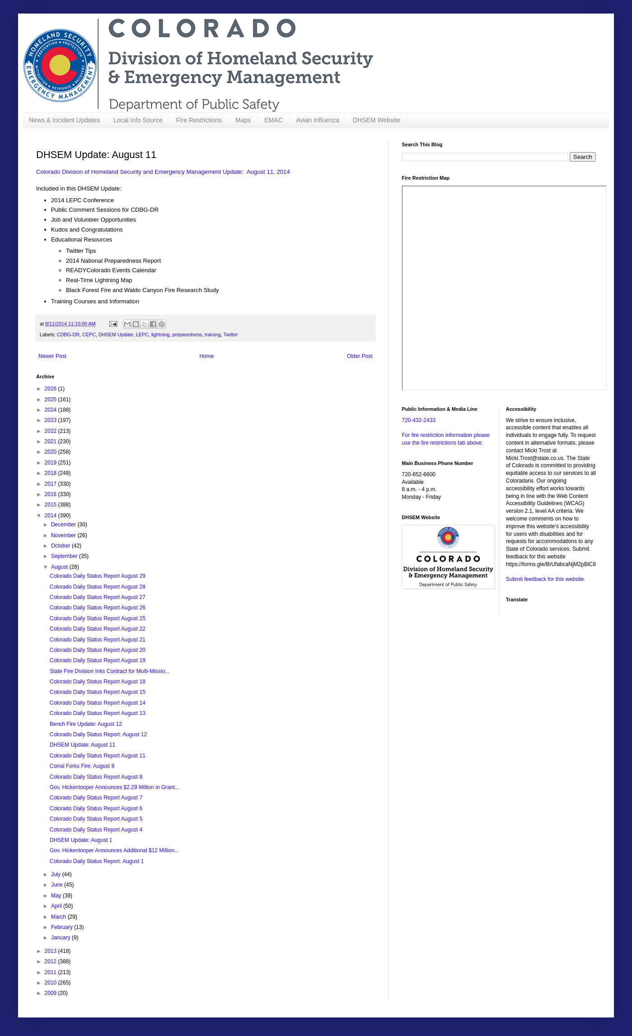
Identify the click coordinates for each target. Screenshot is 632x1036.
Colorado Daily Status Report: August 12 (98, 734)
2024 (51, 410)
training (213, 334)
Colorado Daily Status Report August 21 (97, 639)
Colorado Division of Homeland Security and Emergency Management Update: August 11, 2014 (163, 171)
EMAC (274, 120)
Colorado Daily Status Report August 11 (97, 756)
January (61, 937)
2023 (51, 420)
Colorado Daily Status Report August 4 (96, 830)
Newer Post (52, 356)
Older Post (359, 356)
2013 (51, 951)
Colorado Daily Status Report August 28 (97, 587)
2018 (51, 473)
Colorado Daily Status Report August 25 (97, 618)
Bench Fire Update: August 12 (86, 724)
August (60, 567)
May (57, 895)
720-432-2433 (419, 420)
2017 (51, 484)
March (59, 917)
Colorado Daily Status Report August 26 (97, 607)
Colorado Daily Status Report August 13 (97, 713)
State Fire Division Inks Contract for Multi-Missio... (109, 671)
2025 (51, 399)
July (56, 874)
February (62, 927)
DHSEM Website (376, 120)
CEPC (89, 334)
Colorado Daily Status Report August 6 (96, 808)
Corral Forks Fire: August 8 (82, 766)
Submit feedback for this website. (546, 579)
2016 (51, 494)
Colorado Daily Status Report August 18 (97, 681)
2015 (51, 505)
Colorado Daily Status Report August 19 (97, 660)
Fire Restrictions (199, 120)
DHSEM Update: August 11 (82, 745)
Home (207, 356)
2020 (51, 452)
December (64, 524)
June (57, 885)
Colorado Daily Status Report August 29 (97, 576)
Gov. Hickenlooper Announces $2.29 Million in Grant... (114, 787)
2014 (51, 515)
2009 (51, 993)
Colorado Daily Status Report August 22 (97, 629)
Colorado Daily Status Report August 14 (97, 703)
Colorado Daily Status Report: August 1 (97, 861)
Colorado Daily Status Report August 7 (96, 797)
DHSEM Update (115, 334)
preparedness (187, 334)
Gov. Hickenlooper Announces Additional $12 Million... (114, 850)
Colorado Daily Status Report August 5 (96, 819)
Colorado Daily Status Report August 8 (96, 777)
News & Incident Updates (64, 120)
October (61, 546)
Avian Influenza (317, 120)
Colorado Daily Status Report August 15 (97, 692)
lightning (160, 334)
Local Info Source (138, 120)
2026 (51, 389)
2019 (51, 463)
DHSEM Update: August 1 (81, 840)
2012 (51, 961)
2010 (51, 983)
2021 (51, 441)
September (65, 556)
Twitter (230, 334)
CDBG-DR (68, 334)
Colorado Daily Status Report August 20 (97, 650)
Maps (243, 120)
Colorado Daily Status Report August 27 (97, 597)
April (57, 906)
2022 (51, 431)
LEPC (142, 334)
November (64, 535)
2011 (51, 972)
